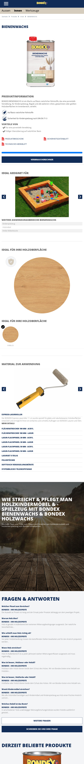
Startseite (5, 17)
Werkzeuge (32, 10)
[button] (4, 197)
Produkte (14, 17)
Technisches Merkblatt (14, 144)
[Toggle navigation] (6, 4)
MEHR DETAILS (8, 423)
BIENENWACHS (32, 17)
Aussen (6, 10)
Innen (18, 10)
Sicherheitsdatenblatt (56, 139)
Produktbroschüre (13, 139)
